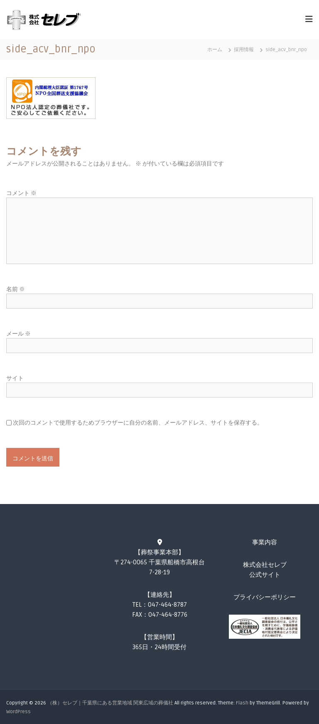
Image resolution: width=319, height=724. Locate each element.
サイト (15, 378)
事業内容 (264, 542)
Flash (242, 703)
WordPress (18, 712)
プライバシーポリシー (264, 597)
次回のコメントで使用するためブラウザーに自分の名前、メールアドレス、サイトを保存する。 (138, 422)
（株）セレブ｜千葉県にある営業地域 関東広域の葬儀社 (110, 703)
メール (18, 333)
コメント (21, 193)
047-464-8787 (167, 604)
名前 (15, 289)
